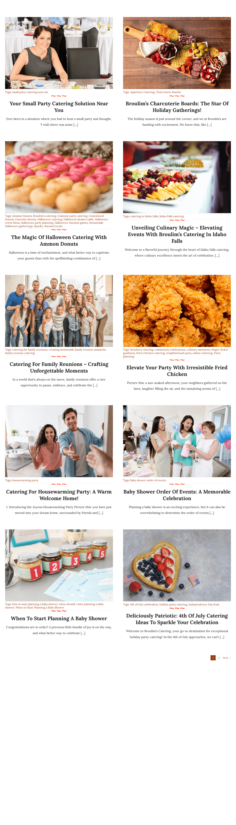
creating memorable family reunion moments (77, 349)
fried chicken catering (150, 353)
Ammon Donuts (22, 216)
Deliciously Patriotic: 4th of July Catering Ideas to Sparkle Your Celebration (177, 618)
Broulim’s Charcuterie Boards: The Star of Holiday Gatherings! (177, 106)
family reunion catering (20, 353)
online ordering (203, 353)
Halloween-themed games (71, 222)
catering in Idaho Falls (144, 216)
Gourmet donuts (25, 219)
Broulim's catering (44, 216)
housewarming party (25, 480)
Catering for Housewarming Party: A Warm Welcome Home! (59, 494)
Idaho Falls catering (171, 216)
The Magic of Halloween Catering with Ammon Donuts (59, 240)
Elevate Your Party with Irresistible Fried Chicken (177, 370)
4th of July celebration (144, 604)
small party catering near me (30, 92)
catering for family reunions (29, 349)
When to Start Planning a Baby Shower (40, 607)
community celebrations (170, 349)
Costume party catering (72, 216)
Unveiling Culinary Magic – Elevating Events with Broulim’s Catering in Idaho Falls (177, 234)
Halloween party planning (37, 222)
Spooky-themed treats (48, 226)
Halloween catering (50, 219)
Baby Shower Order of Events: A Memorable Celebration (177, 494)
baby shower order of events (148, 480)
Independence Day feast (204, 604)
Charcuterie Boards (168, 92)
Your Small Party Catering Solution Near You (59, 106)
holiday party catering (173, 604)
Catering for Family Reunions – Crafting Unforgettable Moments (59, 367)
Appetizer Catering (142, 92)
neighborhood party (178, 353)
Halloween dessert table (78, 219)
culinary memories (198, 349)
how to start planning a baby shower (35, 604)
